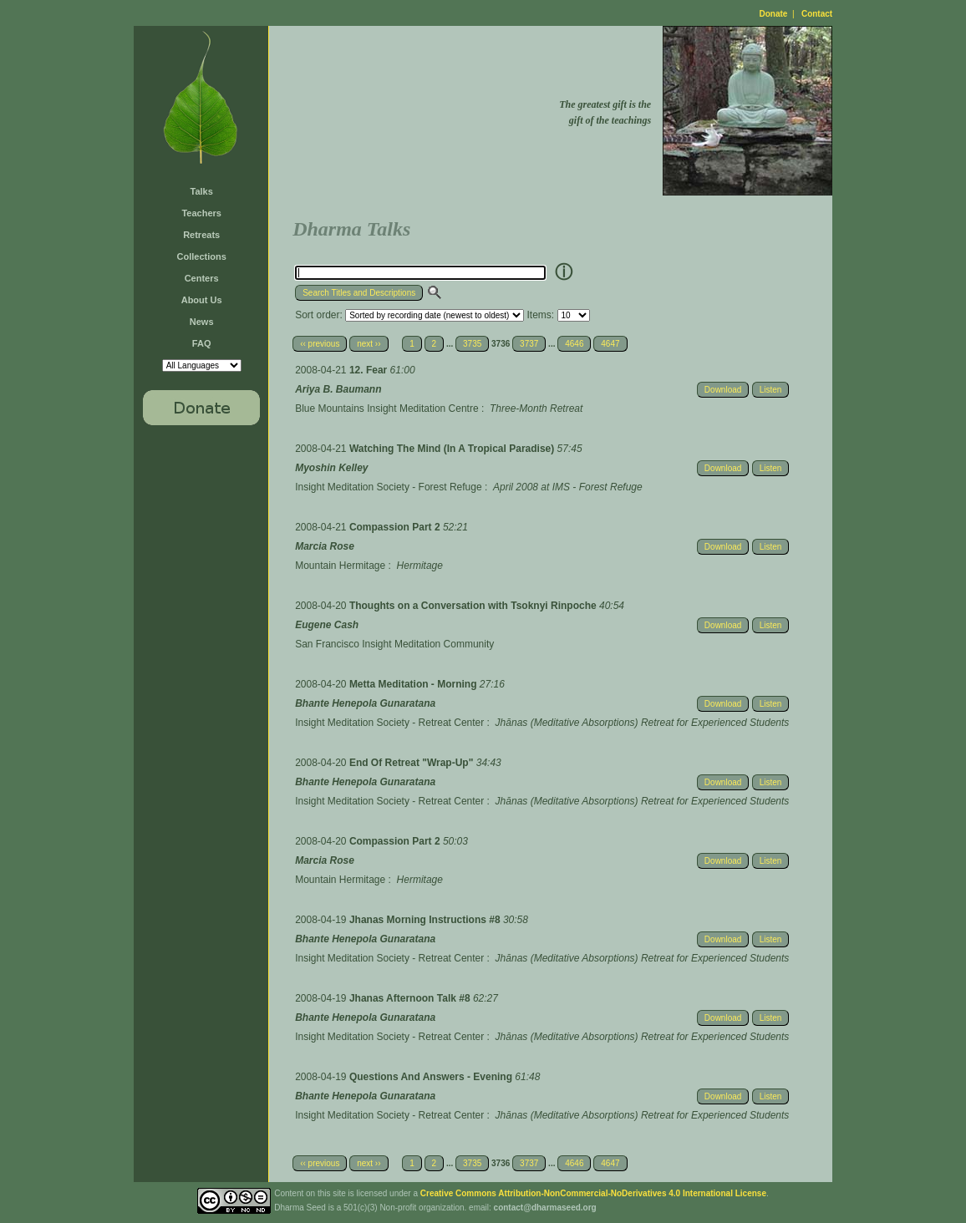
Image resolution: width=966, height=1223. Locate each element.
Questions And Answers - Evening (432, 1077)
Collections (201, 256)
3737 (529, 343)
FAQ (201, 343)
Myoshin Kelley (331, 468)
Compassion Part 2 (396, 527)
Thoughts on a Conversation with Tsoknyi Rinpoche (474, 606)
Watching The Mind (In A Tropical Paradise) (453, 448)
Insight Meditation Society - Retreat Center (389, 722)
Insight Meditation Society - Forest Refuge (388, 487)
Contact (816, 13)
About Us (201, 300)
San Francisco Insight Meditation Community (394, 644)
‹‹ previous (319, 343)
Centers (202, 278)
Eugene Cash (326, 625)
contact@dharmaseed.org (545, 1207)
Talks (202, 191)
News (202, 322)
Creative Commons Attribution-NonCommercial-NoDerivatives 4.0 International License (593, 1193)
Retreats (201, 235)
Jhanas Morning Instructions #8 (426, 920)
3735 (472, 343)
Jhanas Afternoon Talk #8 (411, 998)
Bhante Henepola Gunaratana (365, 703)
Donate (774, 13)
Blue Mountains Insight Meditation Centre (386, 408)
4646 (574, 343)
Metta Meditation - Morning (414, 684)
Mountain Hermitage (340, 565)
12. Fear (369, 370)
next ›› (368, 343)
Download (722, 389)
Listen (771, 389)
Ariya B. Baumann (338, 389)
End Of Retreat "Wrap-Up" (412, 763)
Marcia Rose (324, 546)
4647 (610, 343)
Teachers (201, 213)
